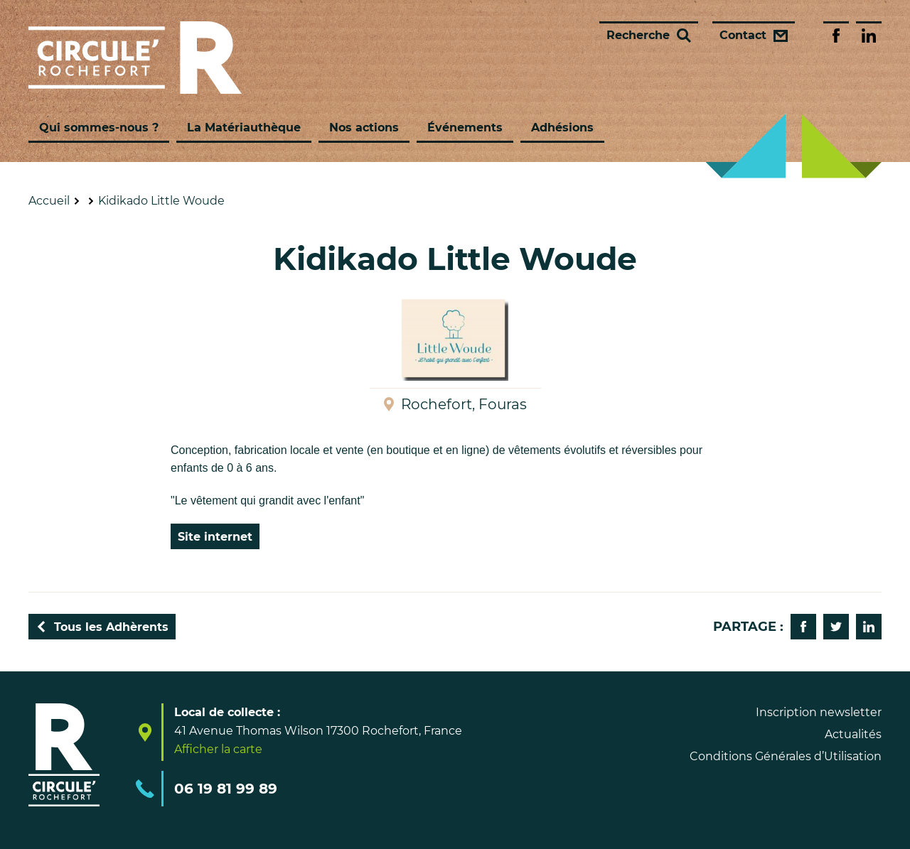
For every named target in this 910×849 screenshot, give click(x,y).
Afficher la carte (218, 749)
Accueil (49, 200)
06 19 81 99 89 (225, 788)
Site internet (215, 537)
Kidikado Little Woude (161, 200)
